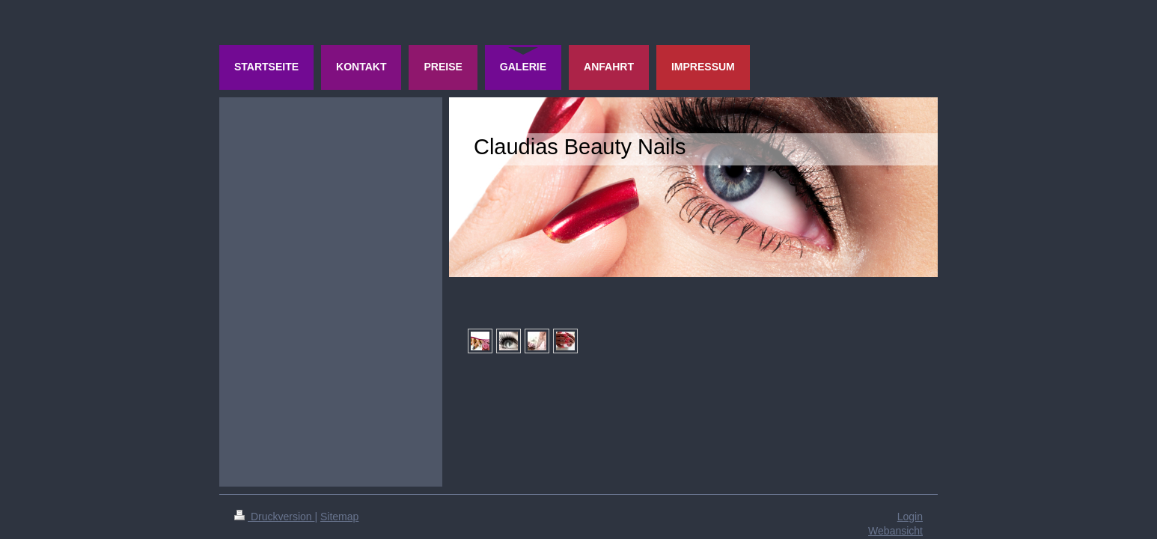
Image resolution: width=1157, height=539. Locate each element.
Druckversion (274, 517)
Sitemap (339, 517)
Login (910, 517)
